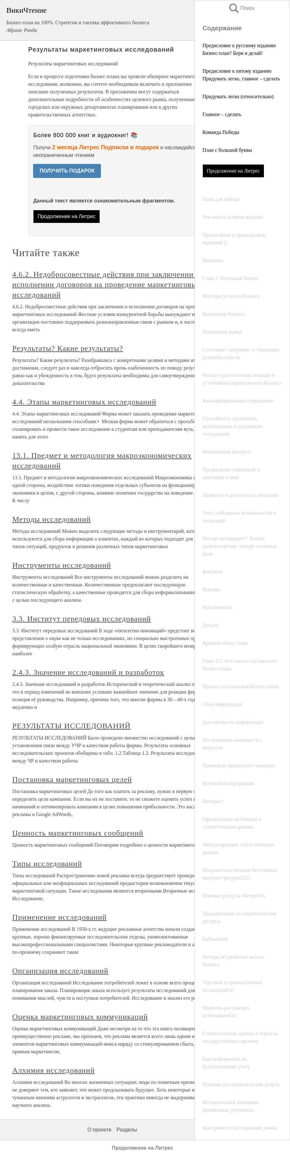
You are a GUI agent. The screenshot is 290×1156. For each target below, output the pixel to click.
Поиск (241, 8)
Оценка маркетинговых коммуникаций (80, 1016)
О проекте (99, 1129)
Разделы (127, 1129)
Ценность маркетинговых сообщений (77, 833)
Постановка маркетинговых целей (72, 779)
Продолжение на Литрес (233, 170)
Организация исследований (60, 971)
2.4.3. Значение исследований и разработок (88, 672)
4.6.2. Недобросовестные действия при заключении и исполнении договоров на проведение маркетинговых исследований (106, 284)
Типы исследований (47, 863)
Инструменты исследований (61, 565)
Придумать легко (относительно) (238, 96)
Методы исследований (51, 519)
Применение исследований (59, 917)
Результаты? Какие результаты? (67, 348)
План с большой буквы (227, 150)
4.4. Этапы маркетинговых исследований (84, 402)
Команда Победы (220, 132)
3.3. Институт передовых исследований (81, 619)
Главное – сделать (221, 114)
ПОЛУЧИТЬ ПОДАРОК (67, 170)
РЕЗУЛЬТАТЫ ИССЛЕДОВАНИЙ (71, 726)
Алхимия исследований (53, 1070)
